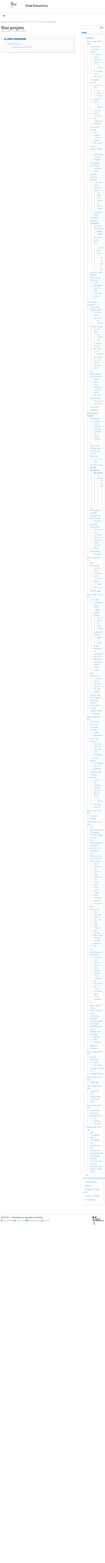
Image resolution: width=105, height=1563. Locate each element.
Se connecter (7, 1220)
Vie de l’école (95, 47)
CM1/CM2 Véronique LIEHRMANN (94, 221)
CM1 (91, 1148)
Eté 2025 (93, 1158)
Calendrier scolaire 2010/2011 (98, 424)
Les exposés (98, 903)
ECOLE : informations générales (94, 1016)
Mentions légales (33, 1220)
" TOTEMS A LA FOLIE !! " (100, 250)
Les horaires (98, 602)
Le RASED (97, 610)
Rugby (99, 584)
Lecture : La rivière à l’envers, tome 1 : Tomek (98, 882)
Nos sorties (98, 76)
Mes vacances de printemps (98, 121)
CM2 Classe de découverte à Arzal (95, 700)
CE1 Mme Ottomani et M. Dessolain (96, 830)
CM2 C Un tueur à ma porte (97, 920)
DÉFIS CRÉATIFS (96, 1011)
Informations (91, 1182)
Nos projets (98, 318)
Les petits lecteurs (100, 93)
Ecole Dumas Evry (36, 6)
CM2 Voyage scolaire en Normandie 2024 (96, 1113)
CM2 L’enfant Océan (96, 872)
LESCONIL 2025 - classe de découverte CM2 (96, 1164)
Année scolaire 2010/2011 (23, 22)
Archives (10, 22)
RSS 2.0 (45, 1220)
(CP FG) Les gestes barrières (98, 960)
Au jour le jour (95, 722)
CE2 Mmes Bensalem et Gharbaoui (96, 843)
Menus (88, 1185)
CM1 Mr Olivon (95, 518)
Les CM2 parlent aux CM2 (97, 943)
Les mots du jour (100, 337)
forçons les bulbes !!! (22, 47)
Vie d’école (90, 1199)
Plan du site (19, 1220)
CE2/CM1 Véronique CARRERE (93, 177)
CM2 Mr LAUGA (95, 398)
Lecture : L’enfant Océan (97, 892)
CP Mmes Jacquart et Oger (95, 1005)
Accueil (3, 22)
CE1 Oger (93, 1057)
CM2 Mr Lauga (95, 551)
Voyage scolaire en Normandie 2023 (96, 1099)
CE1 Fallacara (95, 1140)
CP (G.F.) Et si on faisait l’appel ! (98, 991)
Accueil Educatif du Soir (98, 648)
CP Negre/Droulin (96, 1068)
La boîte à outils (95, 772)
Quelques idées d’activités (97, 1039)
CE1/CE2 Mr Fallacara (40, 22)
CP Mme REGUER (96, 327)
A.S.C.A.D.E (101, 618)
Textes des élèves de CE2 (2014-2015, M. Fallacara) (98, 749)
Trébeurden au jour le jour (98, 296)
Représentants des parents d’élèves (99, 662)
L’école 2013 (94, 600)
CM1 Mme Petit (96, 859)
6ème (92, 1132)
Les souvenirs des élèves (97, 1121)
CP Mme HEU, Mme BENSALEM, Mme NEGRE (96, 1153)
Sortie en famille (92, 1196)
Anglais (99, 231)
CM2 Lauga (94, 1060)
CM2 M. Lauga (95, 861)
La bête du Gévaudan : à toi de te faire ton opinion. (97, 790)
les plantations (15, 44)
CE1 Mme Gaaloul (96, 465)
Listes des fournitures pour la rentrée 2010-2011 (97, 434)
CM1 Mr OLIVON (96, 376)
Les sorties (98, 116)
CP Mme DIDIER (96, 310)
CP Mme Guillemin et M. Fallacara (96, 952)
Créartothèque (99, 763)
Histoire (96, 1062)
